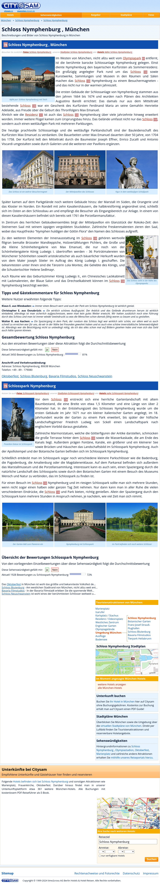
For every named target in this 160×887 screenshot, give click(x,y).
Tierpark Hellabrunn (139, 638)
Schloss (135, 72)
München (6, 20)
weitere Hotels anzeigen (112, 684)
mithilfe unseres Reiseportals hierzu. (132, 757)
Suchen (152, 859)
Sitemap (7, 873)
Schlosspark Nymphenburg (33, 393)
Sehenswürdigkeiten (51, 15)
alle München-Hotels (110, 688)
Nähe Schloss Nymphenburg (115, 52)
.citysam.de (26, 11)
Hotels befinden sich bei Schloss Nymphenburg (41, 781)
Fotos (151, 15)
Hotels (10, 15)
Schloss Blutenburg (33, 376)
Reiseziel (104, 837)
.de (8, 11)
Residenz (31, 114)
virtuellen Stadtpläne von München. (121, 726)
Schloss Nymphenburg (37, 52)
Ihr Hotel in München (122, 701)
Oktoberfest (10, 376)
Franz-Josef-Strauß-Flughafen (139, 626)
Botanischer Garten (139, 621)
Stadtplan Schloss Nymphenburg (76, 52)
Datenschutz (131, 873)
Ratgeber (95, 15)
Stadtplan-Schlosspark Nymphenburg (76, 393)
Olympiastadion (124, 750)
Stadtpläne (126, 15)
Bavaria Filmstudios (62, 376)
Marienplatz (103, 754)
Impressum (151, 873)
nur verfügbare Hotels (113, 855)
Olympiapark (132, 58)
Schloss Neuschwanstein (95, 376)
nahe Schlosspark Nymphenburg (118, 393)
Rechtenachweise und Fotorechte (97, 873)
